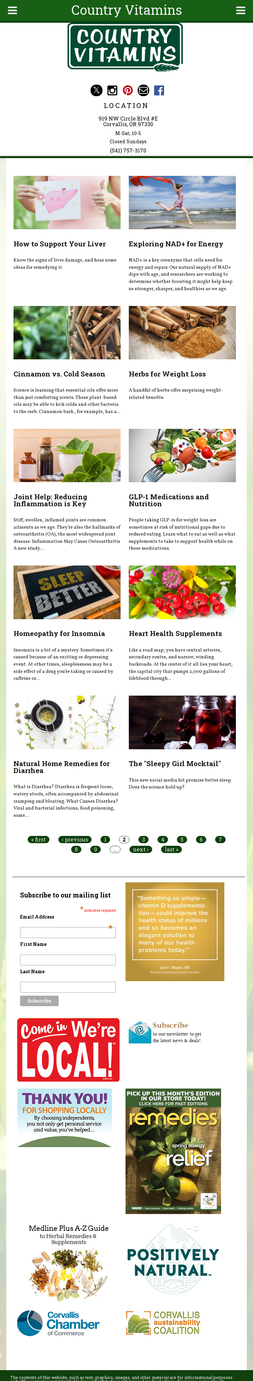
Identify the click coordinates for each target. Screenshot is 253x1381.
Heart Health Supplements (175, 633)
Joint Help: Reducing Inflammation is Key (50, 500)
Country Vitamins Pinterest (128, 90)
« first (38, 839)
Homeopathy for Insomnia (59, 633)
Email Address (66, 917)
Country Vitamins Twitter (96, 90)
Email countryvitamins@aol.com (143, 90)
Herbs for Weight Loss (167, 373)
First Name (33, 944)
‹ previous (75, 839)
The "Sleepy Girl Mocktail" (175, 763)
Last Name (32, 971)
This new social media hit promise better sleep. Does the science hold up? (180, 784)
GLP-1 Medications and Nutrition (169, 500)
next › (141, 849)
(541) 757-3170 (128, 150)
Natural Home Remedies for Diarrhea (62, 767)
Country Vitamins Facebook (159, 90)
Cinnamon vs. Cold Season (59, 373)
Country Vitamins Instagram (112, 90)
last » (171, 849)
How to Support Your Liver (60, 243)
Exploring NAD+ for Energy (176, 243)
